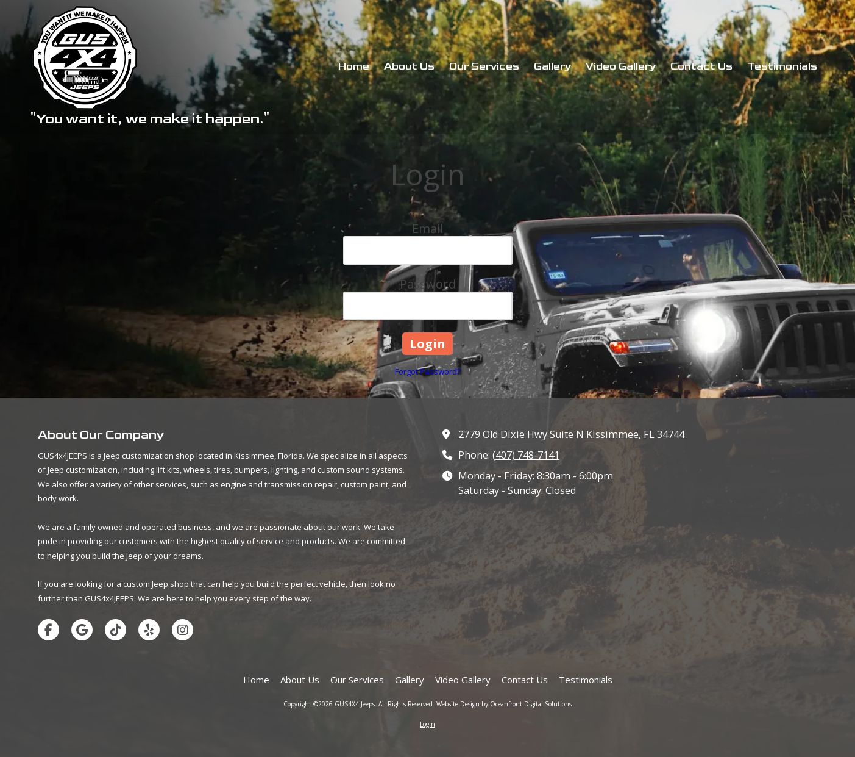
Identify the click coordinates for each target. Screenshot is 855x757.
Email (427, 228)
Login (427, 724)
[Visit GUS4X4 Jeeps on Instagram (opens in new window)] (182, 629)
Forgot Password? (428, 371)
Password (428, 284)
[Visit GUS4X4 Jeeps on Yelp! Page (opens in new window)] (149, 629)
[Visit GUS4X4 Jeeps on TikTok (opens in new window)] (115, 629)
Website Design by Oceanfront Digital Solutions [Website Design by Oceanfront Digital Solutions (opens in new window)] (504, 704)
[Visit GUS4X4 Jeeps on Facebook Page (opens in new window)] (48, 629)
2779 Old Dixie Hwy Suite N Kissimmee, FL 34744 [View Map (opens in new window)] (571, 434)
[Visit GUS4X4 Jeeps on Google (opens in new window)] (82, 629)
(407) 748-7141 (525, 455)
